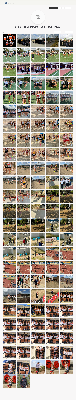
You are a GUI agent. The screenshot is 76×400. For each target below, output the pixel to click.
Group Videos (37, 3)
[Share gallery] (59, 8)
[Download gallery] (66, 8)
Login (69, 3)
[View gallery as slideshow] (63, 8)
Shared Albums (44, 3)
